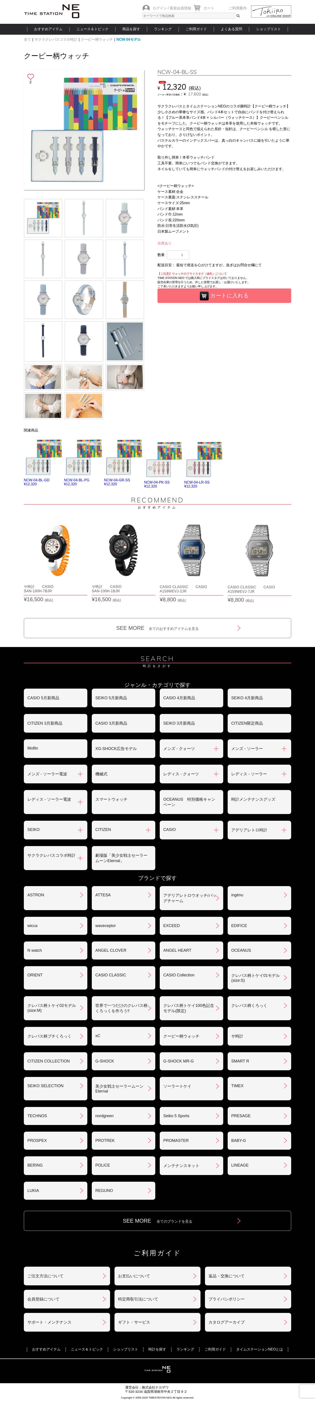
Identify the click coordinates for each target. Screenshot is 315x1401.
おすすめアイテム (48, 29)
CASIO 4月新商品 (179, 698)
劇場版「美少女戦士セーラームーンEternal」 (121, 858)
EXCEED (171, 925)
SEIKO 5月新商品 (111, 698)
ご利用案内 (238, 8)
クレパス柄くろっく (249, 1005)
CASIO (169, 829)
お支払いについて (134, 1276)
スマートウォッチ (111, 799)
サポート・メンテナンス (49, 1322)
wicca (32, 925)
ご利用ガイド (196, 29)
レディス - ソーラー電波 (49, 799)
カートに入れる (224, 296)
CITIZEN (103, 829)
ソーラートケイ (177, 1086)
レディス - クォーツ (181, 774)
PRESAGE (241, 1116)
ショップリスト (268, 29)
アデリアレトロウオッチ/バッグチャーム (190, 898)
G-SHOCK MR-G (178, 1061)
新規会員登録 (180, 8)
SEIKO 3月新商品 (179, 723)
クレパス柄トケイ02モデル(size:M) (51, 1008)
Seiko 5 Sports (176, 1116)
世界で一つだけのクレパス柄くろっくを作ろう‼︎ (121, 1008)
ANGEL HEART (177, 950)
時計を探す (157, 1349)
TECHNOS (37, 1116)
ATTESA (103, 895)
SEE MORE (157, 628)
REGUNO (104, 1190)
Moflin (32, 748)
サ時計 (237, 1036)
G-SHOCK (104, 1061)
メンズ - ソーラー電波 (47, 774)
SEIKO (33, 829)
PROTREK (105, 1140)
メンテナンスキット (181, 1165)
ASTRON (35, 895)
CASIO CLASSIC (110, 975)
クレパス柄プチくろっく (49, 1036)
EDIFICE (239, 925)
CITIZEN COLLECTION (48, 1061)
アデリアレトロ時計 (249, 830)
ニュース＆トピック (92, 29)
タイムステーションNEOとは (259, 1349)
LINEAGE (240, 1165)
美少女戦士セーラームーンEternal (119, 1088)
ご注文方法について (45, 1276)
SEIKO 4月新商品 (247, 698)
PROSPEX (37, 1140)
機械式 (101, 774)
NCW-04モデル (129, 39)
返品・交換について (227, 1276)
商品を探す (131, 29)
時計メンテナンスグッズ (253, 799)
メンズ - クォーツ (179, 748)
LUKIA (33, 1190)
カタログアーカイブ (227, 1322)
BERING (35, 1165)
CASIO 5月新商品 (43, 698)
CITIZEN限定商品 (247, 723)
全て (27, 39)
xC (97, 1036)
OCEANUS (241, 950)
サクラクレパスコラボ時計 (56, 39)
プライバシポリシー (227, 1299)
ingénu (237, 895)
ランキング (163, 29)
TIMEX (237, 1086)
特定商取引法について (138, 1299)
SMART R (240, 1061)
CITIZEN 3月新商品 (44, 723)
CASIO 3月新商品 (111, 723)
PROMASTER (176, 1140)
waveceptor (105, 925)
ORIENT (35, 975)
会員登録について (43, 1299)
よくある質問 (231, 29)
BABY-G (238, 1140)
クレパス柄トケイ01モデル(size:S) (255, 978)
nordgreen (104, 1116)
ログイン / (161, 8)
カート (209, 8)
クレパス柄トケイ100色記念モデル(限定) (188, 1008)
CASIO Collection (178, 975)
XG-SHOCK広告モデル (116, 748)
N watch (34, 950)
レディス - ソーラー (249, 774)
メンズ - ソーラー (247, 748)
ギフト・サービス (134, 1322)
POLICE (102, 1165)
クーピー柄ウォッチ (97, 39)
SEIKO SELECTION (45, 1086)
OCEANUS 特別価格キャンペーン (189, 802)
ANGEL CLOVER (110, 950)
